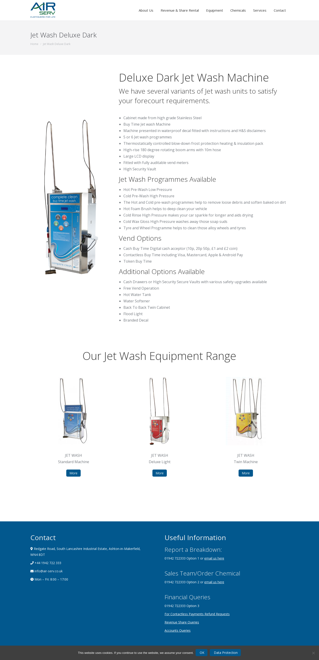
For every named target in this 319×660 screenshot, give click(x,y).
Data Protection (226, 652)
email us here (214, 558)
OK (202, 652)
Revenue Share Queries (182, 622)
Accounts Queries (178, 630)
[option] (73, 427)
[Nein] (313, 653)
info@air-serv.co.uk (48, 571)
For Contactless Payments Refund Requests (197, 614)
